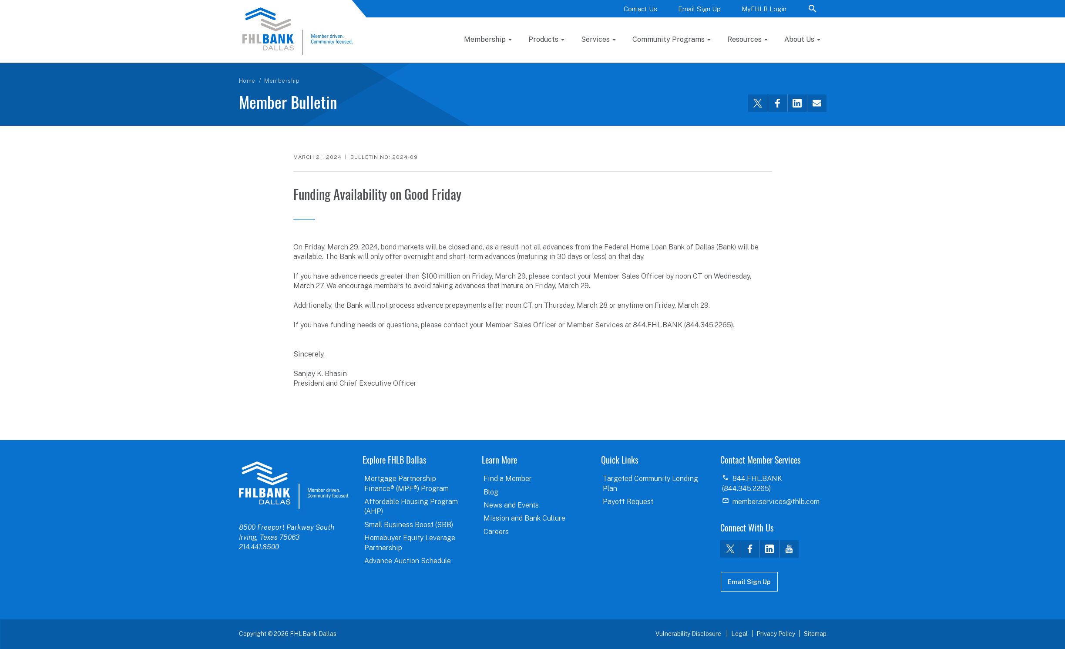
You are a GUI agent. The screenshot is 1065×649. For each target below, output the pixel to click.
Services (595, 39)
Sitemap (815, 633)
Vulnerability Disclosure (688, 633)
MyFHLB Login (764, 9)
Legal (739, 633)
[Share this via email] (816, 103)
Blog (491, 492)
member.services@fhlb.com (776, 502)
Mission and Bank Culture (524, 518)
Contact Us (640, 9)
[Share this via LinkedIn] (797, 103)
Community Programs (668, 39)
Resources (744, 39)
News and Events (511, 505)
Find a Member (508, 478)
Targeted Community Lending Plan (650, 483)
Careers (496, 532)
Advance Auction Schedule (407, 561)
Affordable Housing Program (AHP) (411, 506)
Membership (485, 39)
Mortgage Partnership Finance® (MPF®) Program (406, 483)
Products (543, 39)
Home (247, 80)
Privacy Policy (775, 633)
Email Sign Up (699, 9)
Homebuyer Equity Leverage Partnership (409, 542)
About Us (799, 39)
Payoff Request (628, 502)
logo (294, 485)
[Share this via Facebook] (777, 103)
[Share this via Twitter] (758, 103)
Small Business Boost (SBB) (408, 525)
